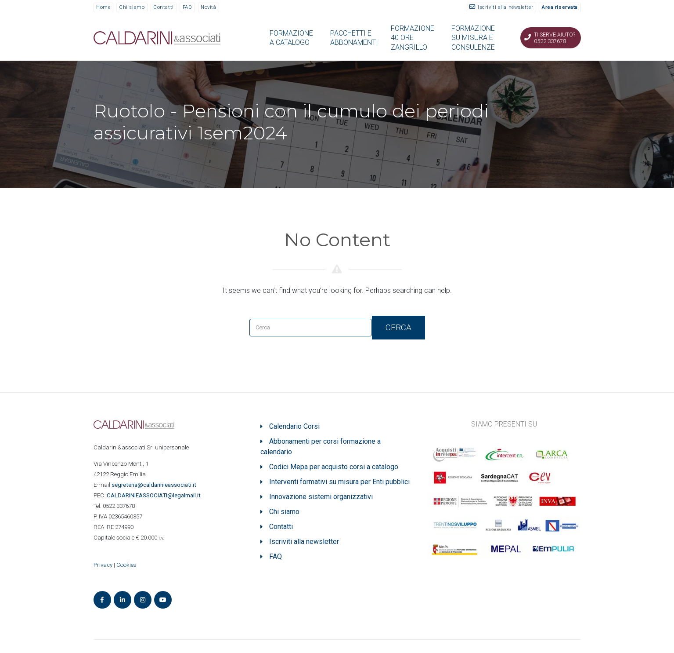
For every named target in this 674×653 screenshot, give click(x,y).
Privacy (103, 565)
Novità (208, 7)
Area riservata (560, 7)
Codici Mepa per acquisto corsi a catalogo (333, 467)
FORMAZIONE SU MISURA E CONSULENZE (473, 37)
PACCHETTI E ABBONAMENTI (354, 38)
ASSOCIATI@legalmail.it (155, 495)
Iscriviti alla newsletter (505, 7)
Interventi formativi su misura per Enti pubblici (339, 482)
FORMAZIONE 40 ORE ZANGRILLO (412, 37)
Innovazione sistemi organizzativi (321, 496)
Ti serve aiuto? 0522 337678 (554, 37)
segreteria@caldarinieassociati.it (155, 485)
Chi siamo (131, 7)
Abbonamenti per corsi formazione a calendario (320, 446)
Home (103, 7)
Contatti (163, 7)
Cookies (126, 565)
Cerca (398, 327)
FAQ (187, 7)
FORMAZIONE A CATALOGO (291, 38)
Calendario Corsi (294, 426)
